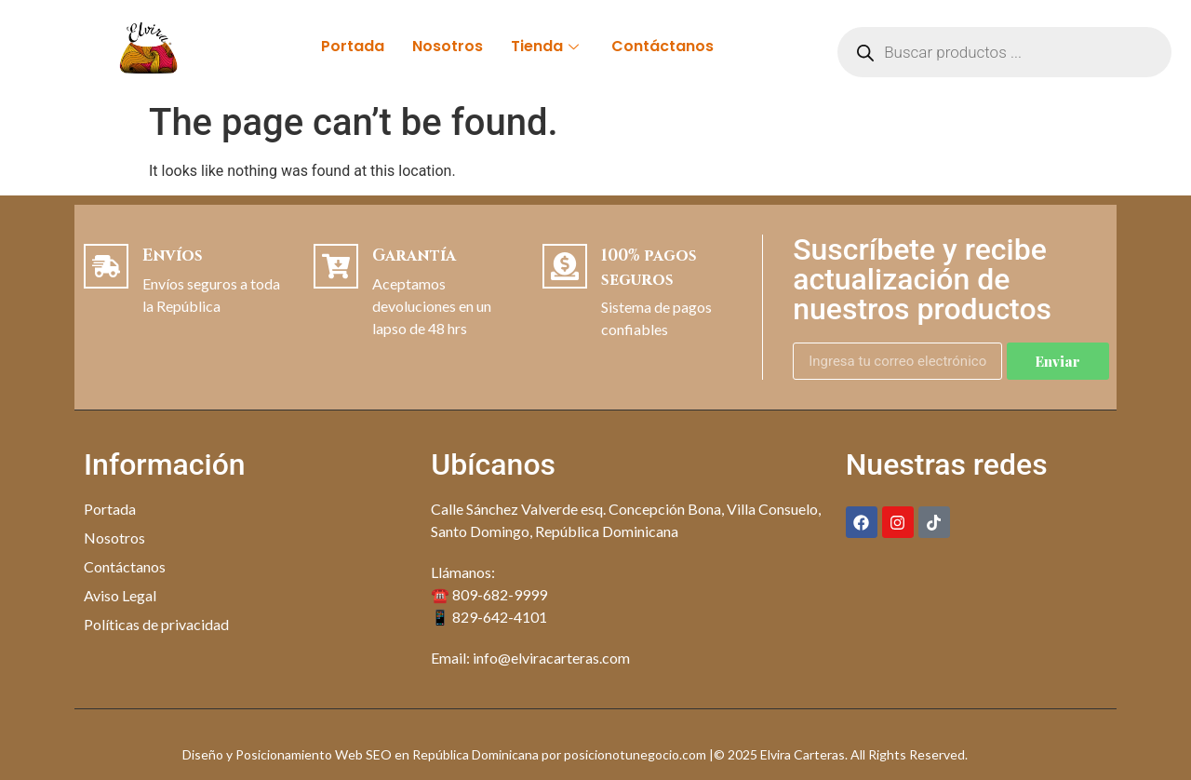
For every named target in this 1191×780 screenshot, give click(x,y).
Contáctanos (662, 46)
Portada (352, 46)
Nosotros (447, 46)
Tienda (547, 46)
